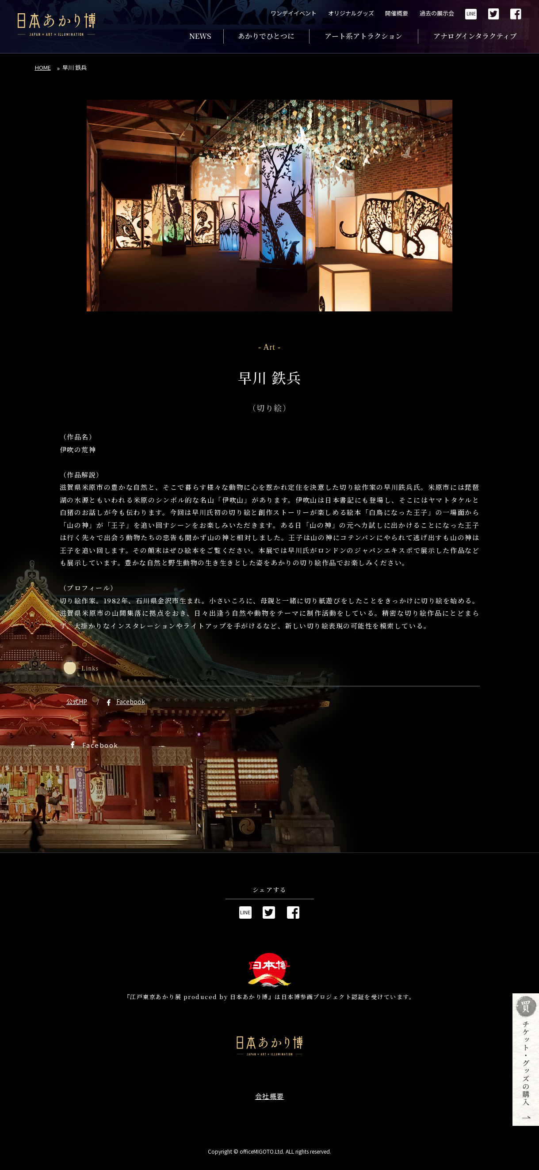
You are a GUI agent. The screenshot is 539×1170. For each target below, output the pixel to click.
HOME (43, 67)
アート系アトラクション (363, 36)
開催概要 (396, 13)
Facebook (130, 701)
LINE (471, 13)
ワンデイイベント (294, 13)
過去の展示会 (437, 13)
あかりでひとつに (266, 36)
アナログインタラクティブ (475, 36)
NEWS (200, 36)
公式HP (76, 701)
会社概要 (269, 1096)
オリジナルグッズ (351, 13)
